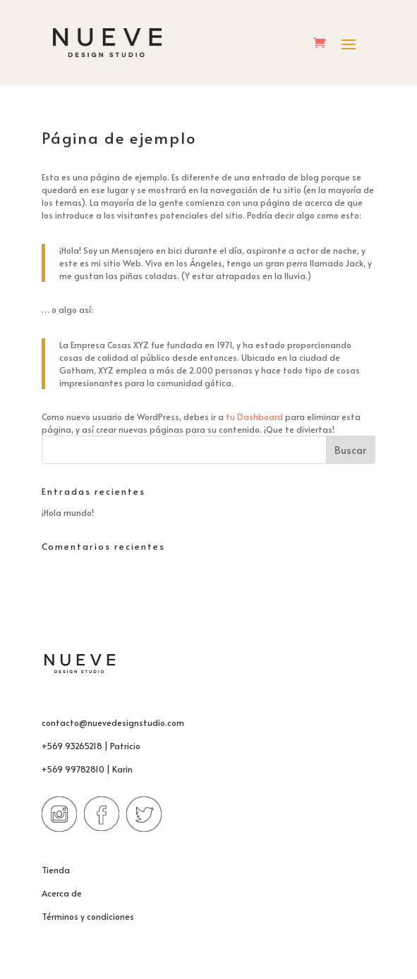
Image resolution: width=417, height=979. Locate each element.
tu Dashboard (254, 416)
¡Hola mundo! (68, 512)
